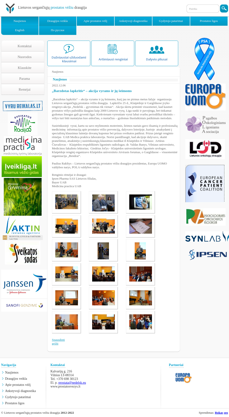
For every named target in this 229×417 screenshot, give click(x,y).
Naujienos (19, 21)
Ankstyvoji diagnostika (133, 21)
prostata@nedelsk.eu (72, 382)
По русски (57, 30)
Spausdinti (58, 339)
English (20, 30)
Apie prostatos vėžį (95, 21)
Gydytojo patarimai (171, 21)
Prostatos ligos (209, 21)
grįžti (55, 343)
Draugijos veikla (57, 21)
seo (226, 412)
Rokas (219, 412)
